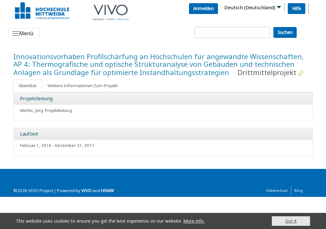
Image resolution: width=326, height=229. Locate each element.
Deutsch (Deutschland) (249, 7)
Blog (298, 190)
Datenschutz (277, 190)
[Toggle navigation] (24, 33)
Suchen (285, 32)
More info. (194, 221)
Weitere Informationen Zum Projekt (82, 85)
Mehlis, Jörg (31, 110)
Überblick (27, 85)
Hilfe (296, 8)
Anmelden (203, 8)
